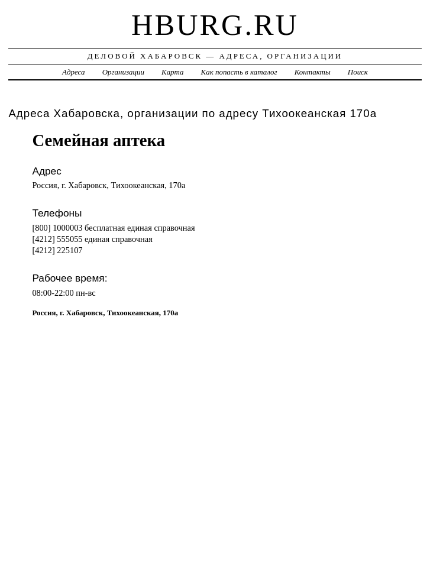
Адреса (73, 71)
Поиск (358, 71)
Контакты (313, 71)
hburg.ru (215, 24)
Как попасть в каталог (239, 71)
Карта (172, 71)
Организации (123, 71)
